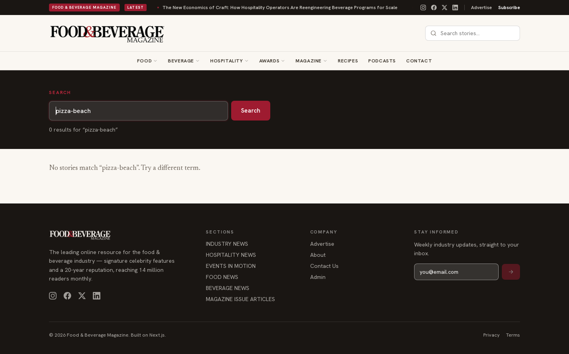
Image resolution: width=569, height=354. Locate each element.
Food (144, 61)
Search (250, 111)
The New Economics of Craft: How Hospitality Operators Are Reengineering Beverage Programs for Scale (255, 7)
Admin (318, 277)
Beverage (181, 61)
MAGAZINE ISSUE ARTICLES (240, 299)
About (318, 254)
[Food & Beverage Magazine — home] (107, 33)
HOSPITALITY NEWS (231, 254)
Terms (513, 334)
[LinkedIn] (455, 7)
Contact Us (324, 265)
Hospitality (226, 61)
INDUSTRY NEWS (227, 243)
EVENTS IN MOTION (231, 265)
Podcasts (382, 61)
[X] (444, 7)
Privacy (491, 334)
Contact (419, 61)
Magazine (309, 61)
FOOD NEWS (222, 277)
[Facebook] (434, 7)
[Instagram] (423, 7)
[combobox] (477, 33)
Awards (269, 61)
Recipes (348, 61)
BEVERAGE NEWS (227, 288)
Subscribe (509, 7)
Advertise (481, 7)
